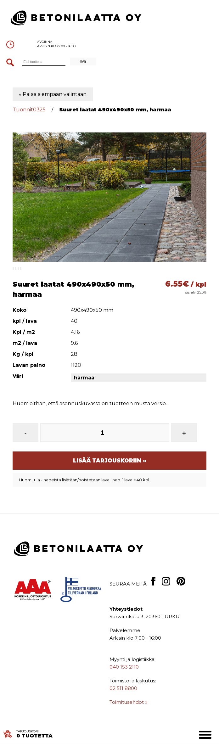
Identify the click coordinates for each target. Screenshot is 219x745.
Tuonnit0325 (29, 110)
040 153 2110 (124, 667)
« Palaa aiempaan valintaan (53, 94)
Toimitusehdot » (128, 702)
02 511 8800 (123, 688)
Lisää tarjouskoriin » (109, 460)
